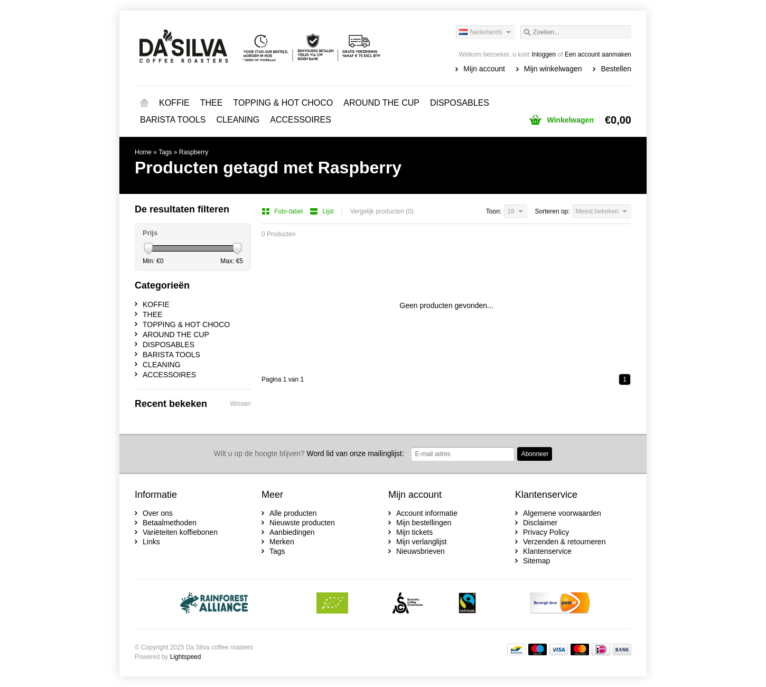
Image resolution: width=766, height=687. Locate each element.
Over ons (158, 513)
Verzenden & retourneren (564, 541)
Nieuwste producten (302, 522)
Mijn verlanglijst (421, 541)
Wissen (240, 403)
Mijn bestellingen (423, 522)
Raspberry (193, 152)
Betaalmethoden (170, 522)
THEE (211, 102)
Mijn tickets (414, 532)
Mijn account (484, 68)
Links (151, 541)
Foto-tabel (282, 211)
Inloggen (543, 54)
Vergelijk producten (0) (382, 211)
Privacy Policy (546, 532)
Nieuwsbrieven (420, 551)
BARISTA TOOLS (173, 119)
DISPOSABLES (459, 102)
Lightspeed (185, 657)
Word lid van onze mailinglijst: (309, 453)
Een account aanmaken (598, 54)
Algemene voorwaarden (562, 513)
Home (144, 103)
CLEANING (238, 119)
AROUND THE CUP (381, 102)
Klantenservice (547, 551)
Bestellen (616, 68)
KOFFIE (174, 102)
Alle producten (293, 513)
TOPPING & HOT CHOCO (283, 102)
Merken (281, 541)
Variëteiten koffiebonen (180, 532)
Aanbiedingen (292, 532)
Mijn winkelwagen (553, 68)
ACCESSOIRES (300, 119)
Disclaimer (540, 522)
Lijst (321, 211)
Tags (165, 152)
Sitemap (536, 560)
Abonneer (534, 454)
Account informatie (426, 513)
